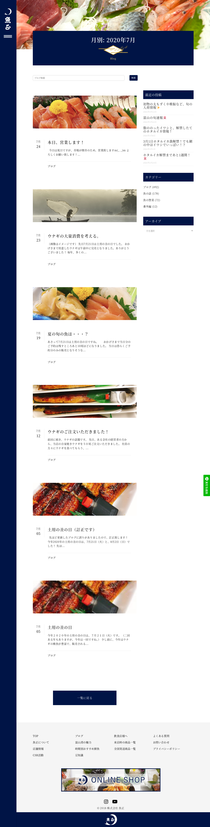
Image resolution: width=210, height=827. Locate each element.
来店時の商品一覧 (125, 742)
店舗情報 (38, 749)
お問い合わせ (161, 742)
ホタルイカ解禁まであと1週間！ (167, 156)
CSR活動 (38, 755)
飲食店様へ (121, 736)
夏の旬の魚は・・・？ (68, 334)
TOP (35, 736)
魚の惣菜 (148, 200)
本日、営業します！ (66, 142)
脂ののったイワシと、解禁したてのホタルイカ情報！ (167, 129)
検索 (133, 78)
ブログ (52, 166)
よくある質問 (161, 736)
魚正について (41, 742)
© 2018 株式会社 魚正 (110, 808)
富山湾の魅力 (83, 742)
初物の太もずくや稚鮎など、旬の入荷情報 (167, 106)
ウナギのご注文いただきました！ (78, 431)
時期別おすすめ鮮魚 (87, 749)
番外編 (147, 206)
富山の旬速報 (154, 117)
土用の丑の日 (60, 627)
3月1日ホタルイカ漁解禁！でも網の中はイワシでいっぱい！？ (167, 143)
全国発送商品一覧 (125, 749)
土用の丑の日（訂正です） (72, 529)
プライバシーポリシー (166, 749)
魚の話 (147, 193)
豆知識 (79, 755)
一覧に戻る (84, 698)
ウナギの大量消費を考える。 (74, 236)
